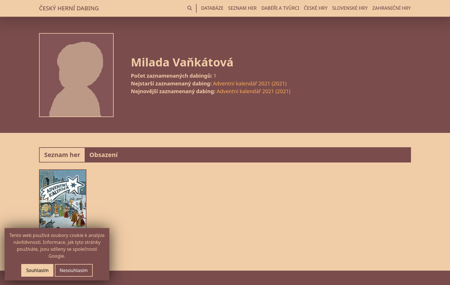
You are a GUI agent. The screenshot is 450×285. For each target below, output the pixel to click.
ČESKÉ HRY (315, 8)
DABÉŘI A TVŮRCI (280, 8)
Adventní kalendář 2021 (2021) (250, 83)
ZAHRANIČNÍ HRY (391, 8)
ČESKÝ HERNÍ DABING (69, 8)
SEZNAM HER (242, 8)
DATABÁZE (212, 8)
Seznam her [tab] (62, 154)
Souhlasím (37, 270)
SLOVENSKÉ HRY (350, 8)
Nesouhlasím (74, 270)
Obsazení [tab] (103, 154)
